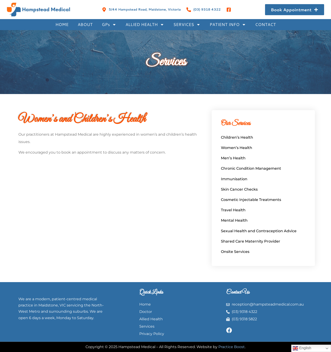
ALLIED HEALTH (145, 24)
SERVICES (186, 24)
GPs (109, 24)
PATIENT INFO (228, 24)
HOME (61, 24)
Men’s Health (233, 158)
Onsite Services (235, 251)
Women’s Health (236, 148)
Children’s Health (237, 137)
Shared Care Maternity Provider (250, 241)
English (302, 348)
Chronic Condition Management (251, 168)
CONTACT (265, 24)
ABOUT (85, 24)
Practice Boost (231, 347)
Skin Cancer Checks (239, 189)
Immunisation (234, 179)
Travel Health (233, 210)
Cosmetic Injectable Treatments (251, 199)
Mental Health (234, 220)
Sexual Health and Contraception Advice (259, 231)
